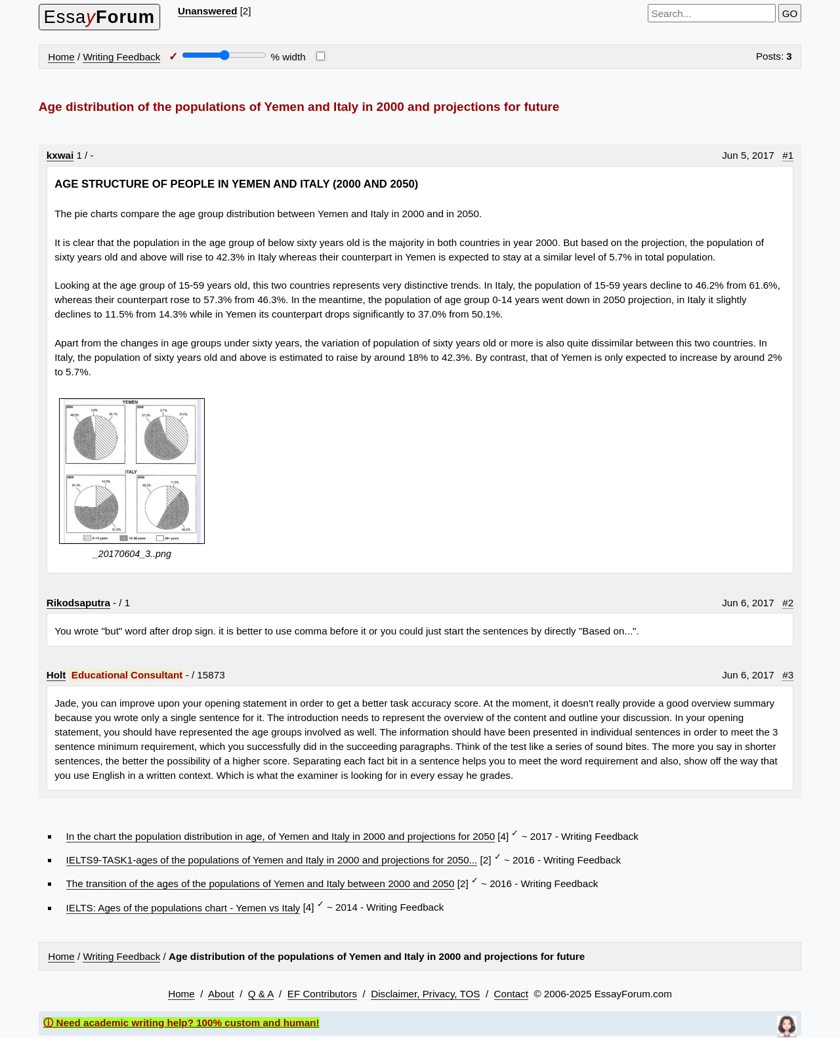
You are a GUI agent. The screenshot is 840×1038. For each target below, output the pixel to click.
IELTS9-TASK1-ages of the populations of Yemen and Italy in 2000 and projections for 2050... (272, 859)
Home (61, 56)
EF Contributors (322, 993)
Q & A (261, 993)
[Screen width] (224, 55)
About (221, 993)
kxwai (60, 155)
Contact (511, 993)
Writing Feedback (121, 56)
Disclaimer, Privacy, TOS (425, 993)
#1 (787, 155)
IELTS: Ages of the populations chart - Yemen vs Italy (183, 907)
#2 (787, 602)
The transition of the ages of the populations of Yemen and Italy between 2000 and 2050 (260, 883)
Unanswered (207, 10)
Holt (56, 674)
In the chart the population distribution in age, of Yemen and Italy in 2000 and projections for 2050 (280, 836)
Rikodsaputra (78, 602)
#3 (787, 674)
